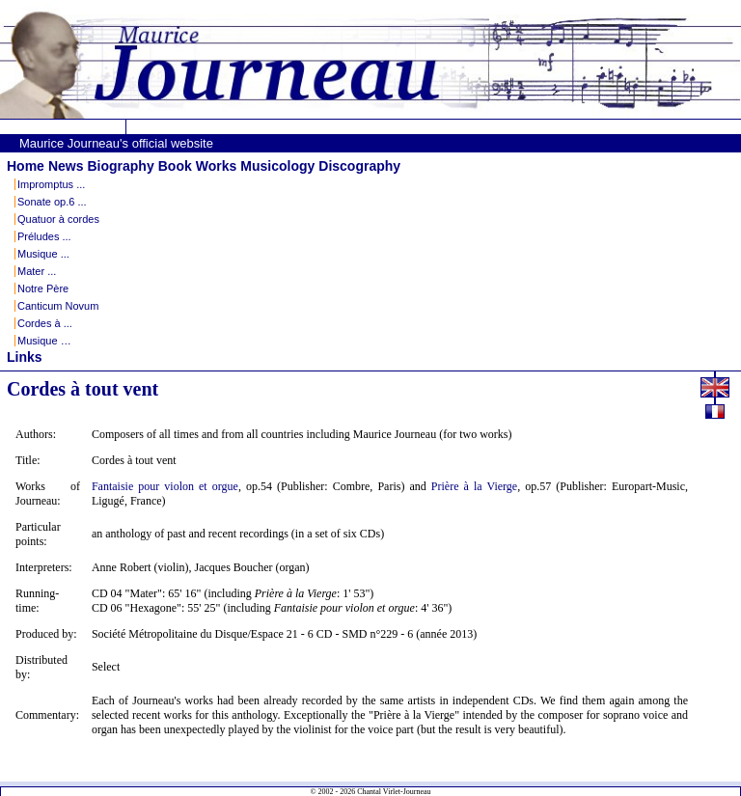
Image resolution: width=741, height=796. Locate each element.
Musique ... (43, 254)
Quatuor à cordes (58, 219)
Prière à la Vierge (474, 486)
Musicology (277, 166)
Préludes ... (44, 236)
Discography (359, 166)
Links (24, 357)
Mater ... (36, 271)
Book (175, 166)
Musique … (44, 340)
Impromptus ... (51, 184)
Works (216, 166)
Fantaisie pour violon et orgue (165, 486)
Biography (120, 166)
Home (25, 166)
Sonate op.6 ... (52, 201)
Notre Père (43, 288)
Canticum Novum (57, 306)
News (66, 166)
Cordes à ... (44, 323)
